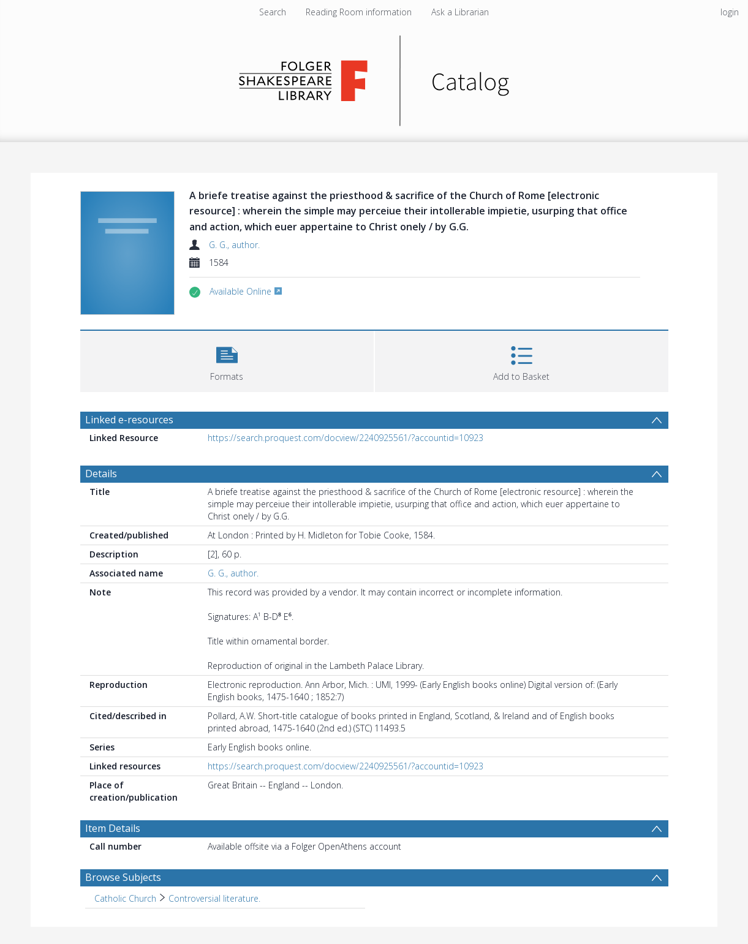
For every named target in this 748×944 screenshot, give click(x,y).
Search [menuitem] (272, 12)
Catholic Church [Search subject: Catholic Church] (125, 898)
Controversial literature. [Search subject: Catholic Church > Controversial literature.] (214, 898)
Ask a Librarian (460, 12)
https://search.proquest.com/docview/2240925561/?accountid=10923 (345, 438)
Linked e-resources (129, 419)
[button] (227, 360)
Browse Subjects (123, 877)
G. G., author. (234, 245)
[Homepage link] (374, 77)
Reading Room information (359, 12)
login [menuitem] (729, 12)
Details (101, 473)
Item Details (112, 828)
